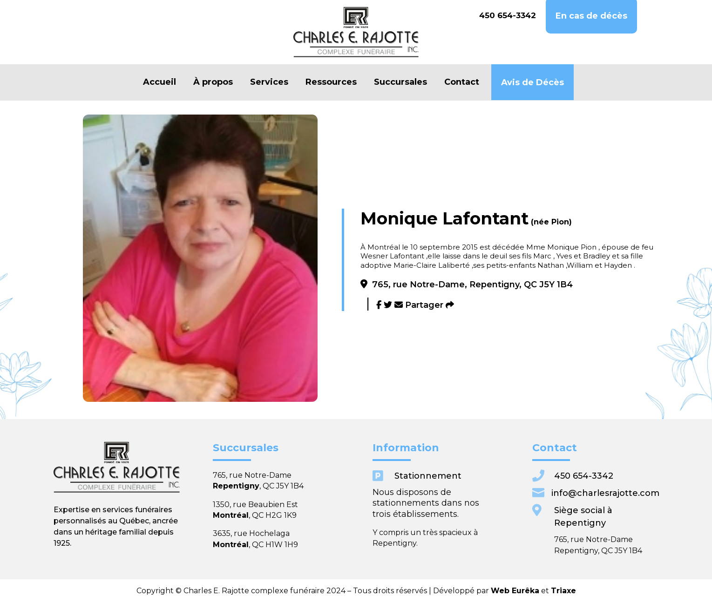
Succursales (400, 82)
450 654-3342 (507, 15)
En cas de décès (591, 16)
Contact (461, 82)
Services (269, 82)
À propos (213, 82)
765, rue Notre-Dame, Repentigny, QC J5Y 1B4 (466, 284)
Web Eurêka (443, 590)
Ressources (331, 82)
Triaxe (470, 590)
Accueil (159, 82)
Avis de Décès (532, 83)
